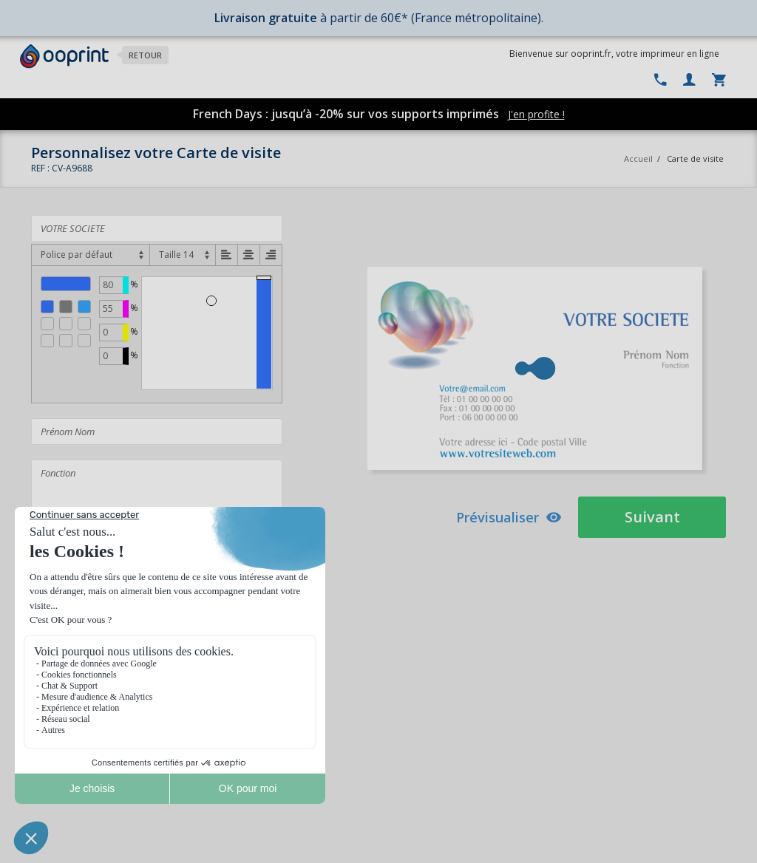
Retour (145, 55)
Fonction (156, 493)
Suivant (652, 517)
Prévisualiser (509, 517)
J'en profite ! (536, 114)
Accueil (638, 158)
